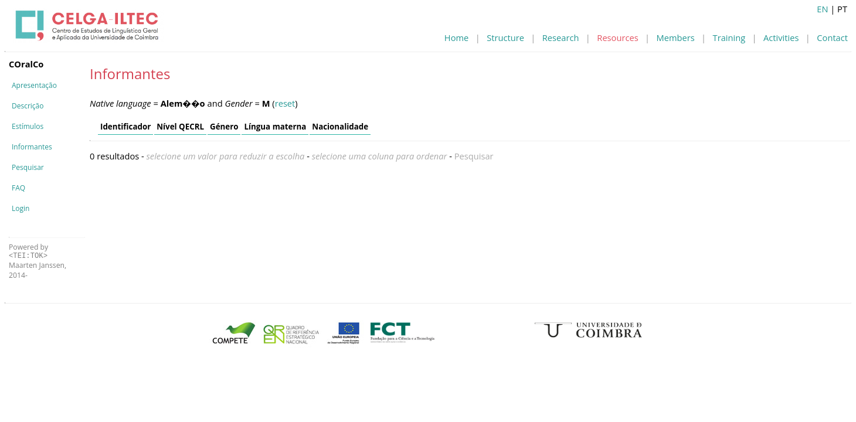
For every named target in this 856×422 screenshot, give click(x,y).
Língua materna (275, 126)
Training (729, 37)
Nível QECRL (180, 126)
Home (456, 37)
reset (285, 103)
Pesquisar (28, 167)
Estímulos (27, 126)
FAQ (18, 188)
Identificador (125, 126)
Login (20, 208)
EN (822, 9)
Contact (832, 37)
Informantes (32, 147)
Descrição (27, 106)
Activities (781, 37)
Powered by (28, 251)
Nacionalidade (340, 126)
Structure (505, 37)
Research (560, 37)
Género (224, 126)
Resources (617, 37)
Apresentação (34, 85)
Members (676, 37)
